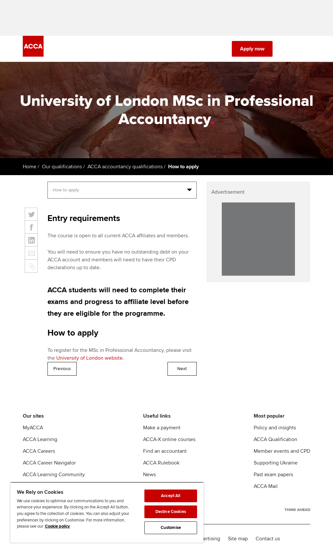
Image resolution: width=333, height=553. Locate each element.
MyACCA (33, 427)
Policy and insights (275, 427)
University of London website (89, 358)
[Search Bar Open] (288, 49)
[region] (107, 512)
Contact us (268, 538)
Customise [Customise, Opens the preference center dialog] (171, 527)
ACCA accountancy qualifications (125, 166)
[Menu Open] (306, 49)
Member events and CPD (282, 451)
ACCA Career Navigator (49, 463)
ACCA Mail (266, 486)
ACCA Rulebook (161, 463)
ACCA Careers (39, 451)
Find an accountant (165, 451)
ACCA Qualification (275, 439)
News (149, 474)
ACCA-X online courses (169, 439)
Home (29, 166)
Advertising (207, 538)
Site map (238, 538)
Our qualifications (62, 166)
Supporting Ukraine (276, 463)
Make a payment (161, 427)
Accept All (170, 495)
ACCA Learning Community (54, 474)
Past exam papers (273, 474)
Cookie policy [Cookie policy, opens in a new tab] (57, 526)
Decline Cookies (170, 511)
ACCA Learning (40, 439)
